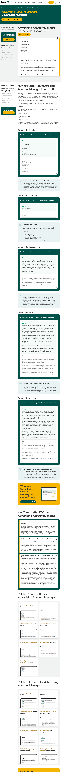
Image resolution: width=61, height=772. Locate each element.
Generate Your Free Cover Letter (12, 19)
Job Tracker (27, 2)
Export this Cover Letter (24, 34)
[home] (5, 2)
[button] (34, 2)
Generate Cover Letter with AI (28, 501)
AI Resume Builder (19, 2)
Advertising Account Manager (33, 7)
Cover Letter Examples (18, 7)
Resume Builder (4, 7)
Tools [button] (33, 2)
